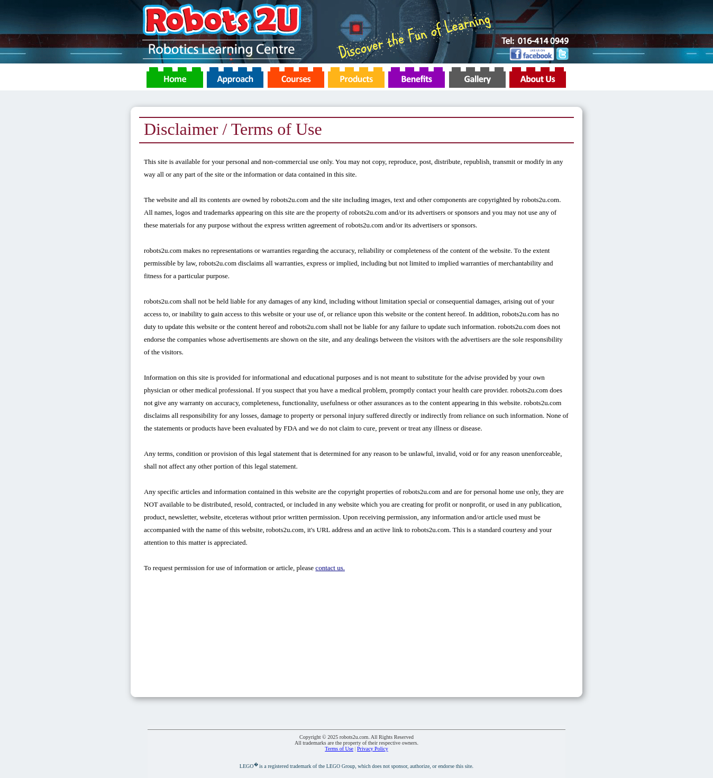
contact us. (330, 568)
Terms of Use (339, 749)
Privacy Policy (372, 749)
